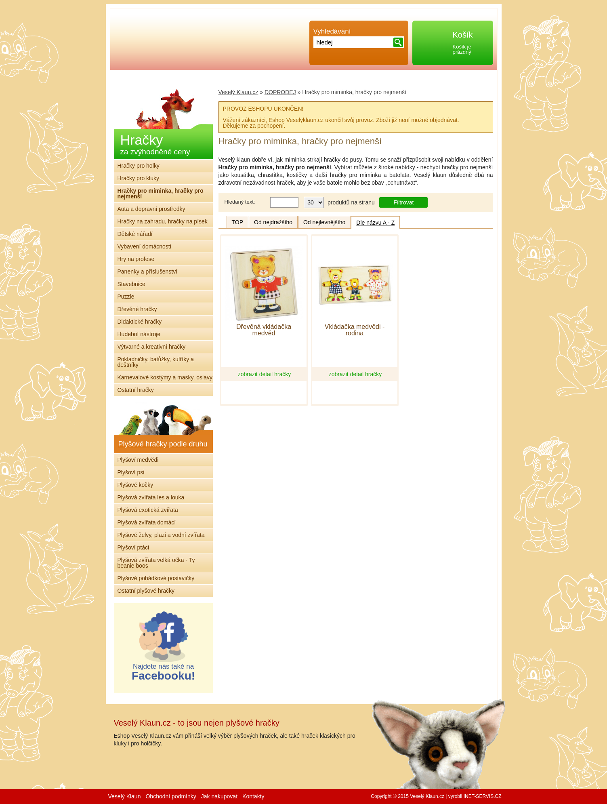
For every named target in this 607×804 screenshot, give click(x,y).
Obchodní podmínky (170, 796)
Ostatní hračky (136, 390)
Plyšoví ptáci (133, 547)
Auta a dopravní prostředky (151, 209)
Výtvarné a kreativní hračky (152, 346)
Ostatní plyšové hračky (146, 590)
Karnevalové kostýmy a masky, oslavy (165, 377)
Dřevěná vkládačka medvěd (263, 330)
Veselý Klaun (124, 796)
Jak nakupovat (219, 796)
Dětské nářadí (135, 234)
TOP (238, 222)
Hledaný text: (240, 202)
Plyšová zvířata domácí (147, 522)
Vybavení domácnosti (144, 246)
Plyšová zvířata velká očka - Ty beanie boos (156, 563)
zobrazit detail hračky (264, 374)
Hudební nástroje (139, 334)
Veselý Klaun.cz (238, 92)
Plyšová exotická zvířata (148, 510)
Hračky (155, 144)
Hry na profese (136, 259)
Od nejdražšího (273, 222)
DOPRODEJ (280, 92)
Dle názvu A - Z (375, 222)
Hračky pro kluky (138, 178)
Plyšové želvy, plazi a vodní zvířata (161, 535)
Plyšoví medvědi (138, 460)
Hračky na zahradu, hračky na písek (163, 221)
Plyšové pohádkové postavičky (156, 578)
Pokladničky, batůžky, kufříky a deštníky (156, 362)
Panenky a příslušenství (148, 271)
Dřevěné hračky (137, 309)
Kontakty (253, 796)
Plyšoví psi (131, 472)
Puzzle (126, 296)
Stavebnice (131, 284)
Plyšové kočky (135, 485)
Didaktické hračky (140, 321)
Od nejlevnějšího (324, 222)
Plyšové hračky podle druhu (163, 444)
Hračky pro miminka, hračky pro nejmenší (161, 193)
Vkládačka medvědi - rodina (355, 330)
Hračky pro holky (139, 165)
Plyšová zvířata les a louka (151, 497)
